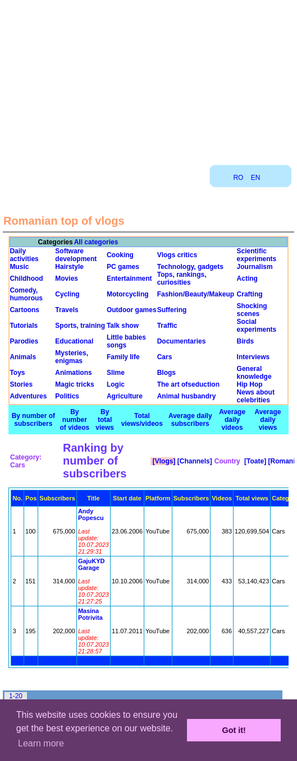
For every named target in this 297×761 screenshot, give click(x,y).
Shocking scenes (252, 310)
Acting (247, 278)
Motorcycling (128, 294)
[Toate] (254, 461)
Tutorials (24, 326)
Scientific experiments (257, 255)
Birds (245, 341)
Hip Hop (250, 384)
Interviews (253, 357)
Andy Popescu (91, 514)
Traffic (167, 326)
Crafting (250, 294)
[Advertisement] (149, 78)
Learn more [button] (41, 743)
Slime (116, 373)
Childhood (26, 278)
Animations (73, 373)
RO (238, 178)
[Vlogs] (162, 461)
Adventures (28, 396)
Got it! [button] (234, 730)
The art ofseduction (188, 384)
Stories (21, 384)
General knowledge (254, 372)
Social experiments (257, 325)
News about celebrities (256, 396)
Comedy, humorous (26, 294)
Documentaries (181, 341)
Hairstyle (69, 267)
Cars (164, 357)
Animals (23, 357)
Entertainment (129, 278)
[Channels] (193, 461)
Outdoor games (132, 310)
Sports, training (80, 326)
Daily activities (24, 255)
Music (19, 267)
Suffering (172, 310)
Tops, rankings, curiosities (182, 278)
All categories (96, 242)
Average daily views (268, 419)
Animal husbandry (186, 396)
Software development (76, 255)
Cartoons (24, 310)
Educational (74, 341)
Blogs (166, 373)
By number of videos (75, 419)
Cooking (120, 255)
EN (256, 178)
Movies (66, 278)
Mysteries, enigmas (71, 357)
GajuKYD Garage (91, 564)
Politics (67, 396)
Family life (123, 357)
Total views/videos (142, 420)
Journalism (255, 267)
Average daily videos (232, 419)
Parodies (24, 341)
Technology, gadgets (190, 267)
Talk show (123, 326)
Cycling (67, 294)
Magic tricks (74, 384)
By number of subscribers (33, 420)
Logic (116, 384)
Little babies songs (126, 341)
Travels (66, 310)
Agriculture (125, 396)
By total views (104, 419)
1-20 (15, 696)
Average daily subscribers (190, 420)
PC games (123, 267)
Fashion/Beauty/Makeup (195, 294)
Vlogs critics (177, 255)
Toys (17, 373)
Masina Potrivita (90, 614)
